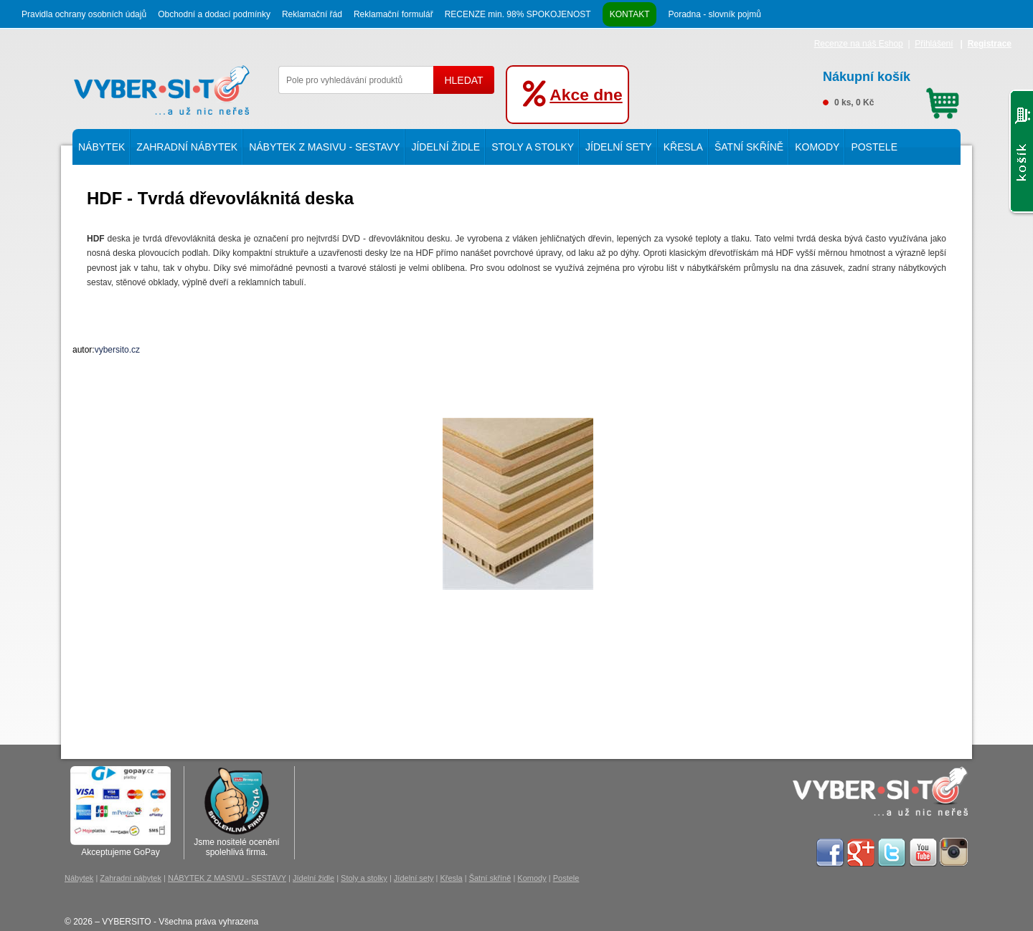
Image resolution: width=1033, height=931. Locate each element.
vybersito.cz (117, 350)
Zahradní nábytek (186, 147)
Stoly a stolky (532, 147)
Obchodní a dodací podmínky (214, 14)
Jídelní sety (618, 147)
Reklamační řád (312, 14)
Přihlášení (934, 44)
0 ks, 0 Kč (891, 87)
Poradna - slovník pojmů (714, 14)
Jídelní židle (445, 147)
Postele (874, 147)
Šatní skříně (748, 147)
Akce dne (585, 94)
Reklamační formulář (393, 14)
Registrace (989, 44)
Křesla (683, 147)
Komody (817, 147)
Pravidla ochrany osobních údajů (84, 14)
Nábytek (101, 147)
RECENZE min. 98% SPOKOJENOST (518, 14)
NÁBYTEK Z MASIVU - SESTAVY (324, 147)
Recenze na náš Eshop (858, 44)
